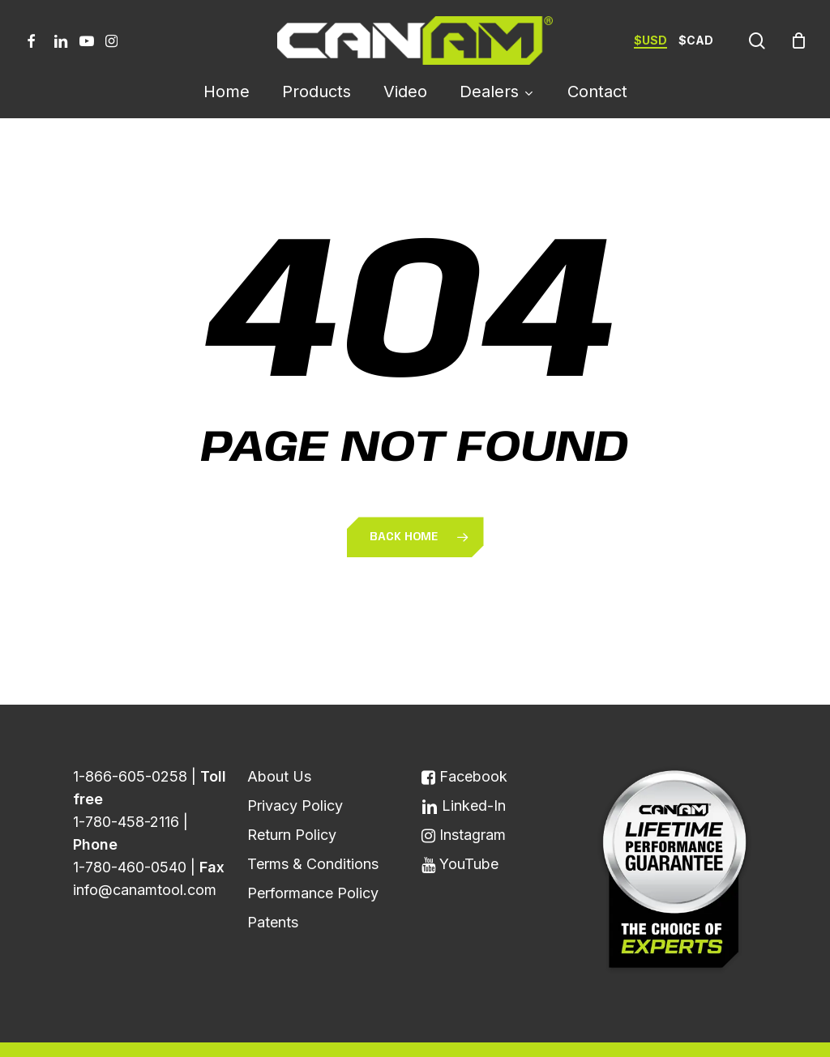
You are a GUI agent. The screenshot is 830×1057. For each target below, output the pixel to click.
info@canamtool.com (144, 851)
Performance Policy (313, 854)
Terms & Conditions (313, 825)
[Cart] (798, 40)
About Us (279, 738)
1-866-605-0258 (130, 738)
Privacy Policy (295, 767)
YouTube (459, 825)
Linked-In (463, 767)
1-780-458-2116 (126, 783)
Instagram (463, 796)
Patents (272, 884)
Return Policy (291, 796)
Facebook (464, 738)
